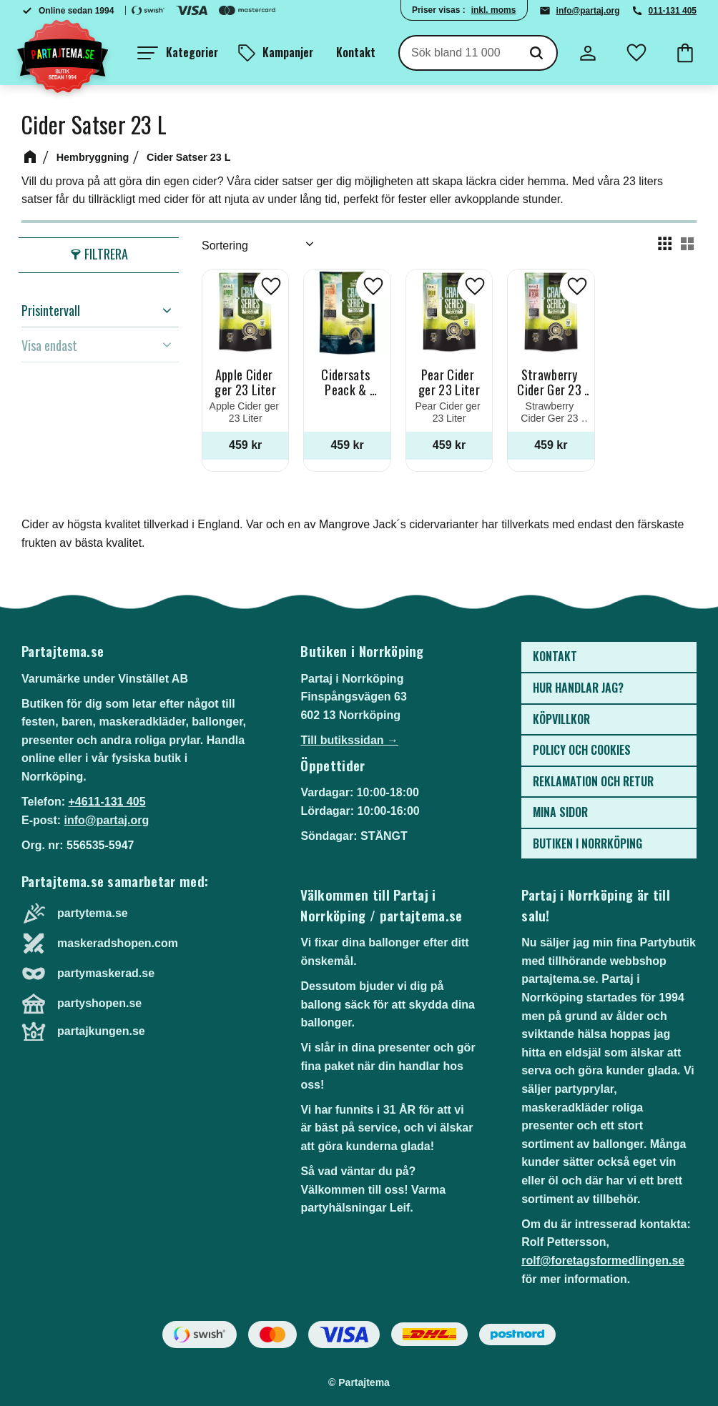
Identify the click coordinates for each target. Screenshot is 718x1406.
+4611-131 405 (106, 802)
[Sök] (536, 52)
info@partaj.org (588, 11)
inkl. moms (493, 10)
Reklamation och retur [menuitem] (593, 781)
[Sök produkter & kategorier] (458, 52)
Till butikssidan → (349, 740)
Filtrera (106, 253)
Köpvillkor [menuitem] (561, 719)
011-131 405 (673, 11)
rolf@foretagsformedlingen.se (602, 1260)
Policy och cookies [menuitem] (582, 749)
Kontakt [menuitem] (355, 52)
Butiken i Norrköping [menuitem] (587, 843)
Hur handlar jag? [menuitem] (578, 687)
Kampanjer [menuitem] (287, 52)
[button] (177, 53)
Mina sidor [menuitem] (560, 812)
